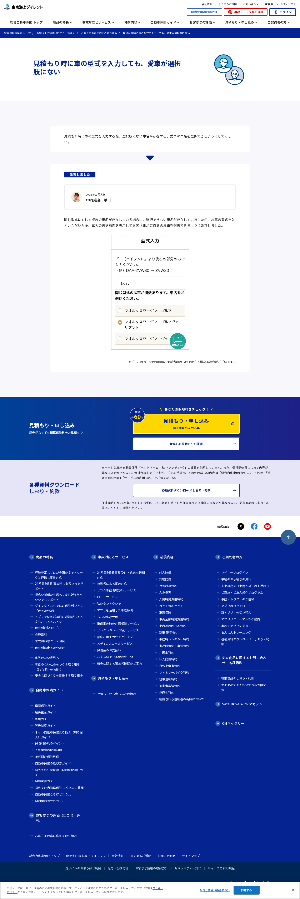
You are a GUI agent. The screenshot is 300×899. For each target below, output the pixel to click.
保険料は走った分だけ (50, 648)
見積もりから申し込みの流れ (116, 694)
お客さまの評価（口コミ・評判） (58, 818)
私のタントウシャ (109, 603)
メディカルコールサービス (115, 643)
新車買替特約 (168, 632)
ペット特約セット (171, 606)
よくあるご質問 (228, 4)
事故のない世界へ (47, 658)
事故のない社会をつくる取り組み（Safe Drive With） (57, 667)
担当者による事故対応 (112, 583)
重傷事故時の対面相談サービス (118, 623)
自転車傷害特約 (169, 666)
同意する (246, 890)
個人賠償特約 (168, 659)
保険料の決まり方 (47, 628)
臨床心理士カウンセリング (115, 637)
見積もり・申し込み (113, 678)
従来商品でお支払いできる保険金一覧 (245, 687)
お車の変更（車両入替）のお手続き (245, 586)
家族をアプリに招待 (234, 626)
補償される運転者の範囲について (181, 699)
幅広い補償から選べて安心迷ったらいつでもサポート (59, 597)
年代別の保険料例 (47, 756)
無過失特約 (166, 692)
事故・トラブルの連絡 (245, 12)
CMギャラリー (233, 723)
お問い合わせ (251, 4)
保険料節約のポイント (50, 743)
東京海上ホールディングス (280, 4)
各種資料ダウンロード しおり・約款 (245, 641)
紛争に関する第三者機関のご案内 (119, 663)
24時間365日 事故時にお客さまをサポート (59, 586)
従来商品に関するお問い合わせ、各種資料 (244, 660)
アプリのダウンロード (236, 606)
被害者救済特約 (169, 686)
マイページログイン (234, 572)
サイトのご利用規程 (221, 868)
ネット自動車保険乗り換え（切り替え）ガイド (59, 734)
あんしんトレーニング (236, 632)
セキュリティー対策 (188, 868)
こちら (112, 508)
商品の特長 (44, 556)
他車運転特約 (168, 679)
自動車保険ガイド (49, 689)
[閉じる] (293, 889)
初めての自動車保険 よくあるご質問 (59, 788)
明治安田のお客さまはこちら (85, 856)
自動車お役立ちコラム (50, 801)
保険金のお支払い (109, 650)
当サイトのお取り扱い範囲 (83, 868)
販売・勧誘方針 (118, 868)
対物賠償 (165, 579)
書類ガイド (42, 719)
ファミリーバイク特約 (174, 672)
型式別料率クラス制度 (50, 641)
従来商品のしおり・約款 (237, 678)
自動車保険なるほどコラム (53, 794)
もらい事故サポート (110, 617)
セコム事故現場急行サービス (116, 590)
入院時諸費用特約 (171, 599)
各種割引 (41, 634)
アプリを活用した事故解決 (115, 610)
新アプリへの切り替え (236, 612)
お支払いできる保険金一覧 (115, 657)
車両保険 (165, 612)
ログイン (282, 12)
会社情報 (207, 4)
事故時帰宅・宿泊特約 (174, 646)
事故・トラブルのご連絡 (237, 599)
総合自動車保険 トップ (26, 22)
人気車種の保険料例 (48, 750)
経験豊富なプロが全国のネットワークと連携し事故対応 (59, 575)
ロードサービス (107, 597)
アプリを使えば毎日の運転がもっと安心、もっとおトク (59, 619)
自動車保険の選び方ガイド (53, 763)
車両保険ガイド (45, 705)
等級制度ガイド (45, 725)
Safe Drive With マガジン (242, 703)
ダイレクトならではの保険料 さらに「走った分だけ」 (59, 608)
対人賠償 (165, 572)
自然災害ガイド (45, 781)
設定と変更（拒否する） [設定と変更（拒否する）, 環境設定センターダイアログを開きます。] (215, 890)
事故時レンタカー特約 (174, 639)
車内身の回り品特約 (172, 626)
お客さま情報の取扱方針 (151, 868)
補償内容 (167, 556)
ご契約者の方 (232, 556)
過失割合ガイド (45, 712)
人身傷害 (165, 592)
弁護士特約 (166, 652)
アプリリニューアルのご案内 (240, 619)
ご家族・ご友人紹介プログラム (242, 592)
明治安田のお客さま (204, 12)
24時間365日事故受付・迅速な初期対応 (121, 575)
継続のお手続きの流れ (236, 579)
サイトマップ (191, 856)
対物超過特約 (168, 586)
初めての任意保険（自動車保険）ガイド (59, 772)
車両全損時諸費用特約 (174, 619)
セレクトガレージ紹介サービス (118, 630)
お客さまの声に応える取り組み (56, 836)
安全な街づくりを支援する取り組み (59, 675)
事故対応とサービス (113, 556)
